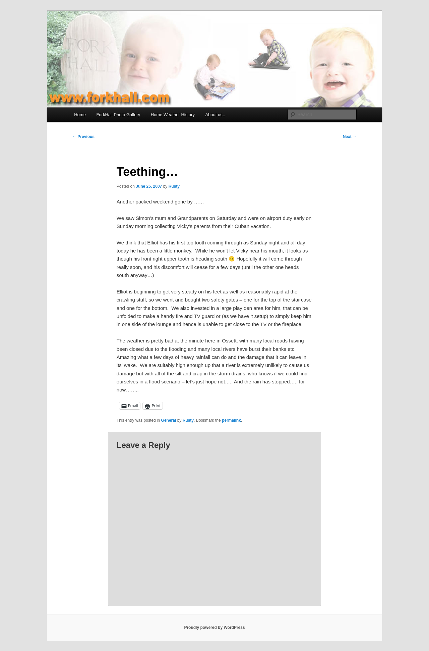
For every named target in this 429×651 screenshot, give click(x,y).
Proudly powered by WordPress (214, 627)
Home (80, 114)
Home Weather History (173, 114)
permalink (231, 420)
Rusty (174, 186)
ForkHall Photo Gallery (118, 114)
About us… (216, 114)
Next (350, 136)
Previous (83, 136)
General (168, 420)
